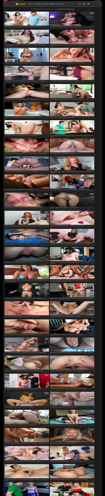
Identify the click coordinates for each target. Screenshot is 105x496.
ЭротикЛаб (6, 493)
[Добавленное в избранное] (87, 4)
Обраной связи (29, 494)
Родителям (59, 493)
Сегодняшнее (32, 4)
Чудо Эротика (14, 4)
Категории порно (55, 4)
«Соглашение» (97, 0)
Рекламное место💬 (43, 4)
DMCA (29, 493)
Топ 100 (26, 4)
